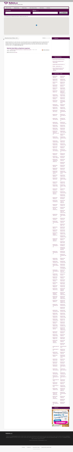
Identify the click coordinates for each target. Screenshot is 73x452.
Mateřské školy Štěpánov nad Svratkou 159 (62, 328)
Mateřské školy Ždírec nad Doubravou (55, 397)
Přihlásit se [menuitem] (2, 0)
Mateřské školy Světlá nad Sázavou (55, 341)
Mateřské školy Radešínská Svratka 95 (55, 293)
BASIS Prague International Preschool (58, 59)
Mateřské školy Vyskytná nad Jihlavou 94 (55, 393)
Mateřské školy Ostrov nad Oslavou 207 (62, 271)
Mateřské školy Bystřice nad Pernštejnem (62, 92)
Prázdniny (48, 7)
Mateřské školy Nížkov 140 (19, 49)
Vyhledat (8, 10)
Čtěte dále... (16, 52)
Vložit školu (42, 7)
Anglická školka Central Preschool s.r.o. (59, 64)
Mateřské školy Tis (55, 349)
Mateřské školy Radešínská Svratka (62, 289)
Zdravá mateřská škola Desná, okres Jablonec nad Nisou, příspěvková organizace (58, 69)
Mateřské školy (8, 7)
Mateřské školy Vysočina (15, 16)
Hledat (64, 12)
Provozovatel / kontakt (36, 447)
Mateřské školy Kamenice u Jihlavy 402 (63, 172)
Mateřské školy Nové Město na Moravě (62, 248)
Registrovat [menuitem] (7, 0)
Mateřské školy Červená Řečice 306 (62, 101)
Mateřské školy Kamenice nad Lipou (55, 172)
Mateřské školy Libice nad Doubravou (55, 208)
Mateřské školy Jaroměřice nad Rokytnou (55, 160)
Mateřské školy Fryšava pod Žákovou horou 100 (56, 132)
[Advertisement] (60, 47)
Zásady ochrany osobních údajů (46, 447)
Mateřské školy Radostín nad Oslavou (55, 297)
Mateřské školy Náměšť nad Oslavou (55, 239)
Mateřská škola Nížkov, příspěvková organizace (18, 48)
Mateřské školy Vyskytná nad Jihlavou (62, 389)
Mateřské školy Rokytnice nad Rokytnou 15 (62, 301)
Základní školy (16, 7)
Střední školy (24, 7)
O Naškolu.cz (29, 447)
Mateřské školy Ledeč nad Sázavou (62, 201)
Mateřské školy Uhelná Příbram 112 (62, 356)
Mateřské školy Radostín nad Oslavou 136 (62, 297)
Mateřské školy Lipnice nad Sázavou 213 (62, 211)
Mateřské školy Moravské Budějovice (55, 234)
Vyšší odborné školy (33, 7)
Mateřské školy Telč (56, 346)
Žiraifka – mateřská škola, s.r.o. (57, 66)
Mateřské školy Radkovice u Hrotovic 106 (62, 293)
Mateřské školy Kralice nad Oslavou (55, 192)
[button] (36, 25)
